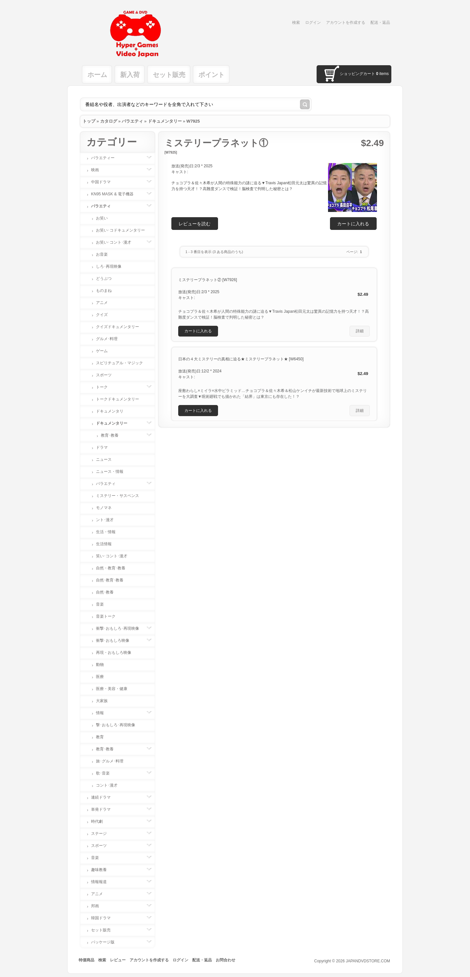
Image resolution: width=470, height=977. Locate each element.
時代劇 (100, 821)
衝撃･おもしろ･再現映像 (121, 628)
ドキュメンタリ (109, 411)
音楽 (100, 604)
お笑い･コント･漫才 (117, 242)
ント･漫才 (105, 520)
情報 (103, 713)
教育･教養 (113, 435)
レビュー (118, 960)
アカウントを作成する (345, 22)
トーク (105, 387)
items (382, 73)
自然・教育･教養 (110, 568)
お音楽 (102, 254)
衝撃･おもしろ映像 (116, 640)
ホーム (97, 74)
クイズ (102, 314)
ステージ (102, 833)
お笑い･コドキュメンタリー (120, 230)
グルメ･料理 (107, 339)
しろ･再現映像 (108, 266)
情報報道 (102, 881)
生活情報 (104, 544)
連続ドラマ (104, 797)
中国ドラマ (104, 182)
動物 (100, 664)
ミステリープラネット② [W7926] (207, 280)
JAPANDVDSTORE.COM (368, 961)
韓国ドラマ (104, 918)
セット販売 (169, 74)
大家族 (102, 701)
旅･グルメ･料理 (109, 761)
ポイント (211, 74)
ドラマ (102, 447)
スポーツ (104, 375)
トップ (89, 121)
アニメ (102, 302)
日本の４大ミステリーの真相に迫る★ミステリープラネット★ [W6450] (241, 359)
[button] (353, 223)
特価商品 (86, 960)
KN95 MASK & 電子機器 (115, 194)
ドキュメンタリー (165, 121)
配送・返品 (380, 22)
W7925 (193, 121)
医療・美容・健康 (111, 688)
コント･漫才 (107, 785)
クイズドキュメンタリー (117, 326)
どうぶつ (104, 278)
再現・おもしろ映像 (113, 652)
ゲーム (102, 351)
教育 (100, 737)
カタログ (108, 121)
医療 (100, 676)
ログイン (313, 22)
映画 (98, 170)
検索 (296, 22)
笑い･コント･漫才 (111, 556)
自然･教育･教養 (109, 580)
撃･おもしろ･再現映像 (115, 725)
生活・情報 (106, 532)
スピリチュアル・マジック (119, 363)
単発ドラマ (104, 809)
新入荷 (130, 74)
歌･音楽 (106, 773)
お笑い (102, 218)
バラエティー (106, 158)
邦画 (98, 906)
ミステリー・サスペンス (117, 495)
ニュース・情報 (109, 471)
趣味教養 (102, 869)
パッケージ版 (106, 942)
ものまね (104, 290)
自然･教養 (105, 592)
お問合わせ (225, 960)
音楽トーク (106, 616)
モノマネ (104, 507)
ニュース (104, 459)
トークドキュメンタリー (117, 399)
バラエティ (132, 121)
